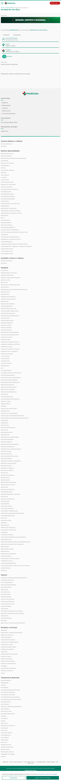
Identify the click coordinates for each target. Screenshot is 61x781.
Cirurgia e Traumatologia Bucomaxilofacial (14, 578)
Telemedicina (17, 34)
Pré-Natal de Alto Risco (8, 725)
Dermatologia (5, 366)
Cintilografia (5, 175)
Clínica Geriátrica (6, 637)
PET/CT (3, 218)
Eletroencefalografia (8, 375)
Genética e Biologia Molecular (10, 203)
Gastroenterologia (7, 397)
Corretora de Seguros (8, 640)
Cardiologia (4, 301)
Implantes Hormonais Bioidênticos (11, 706)
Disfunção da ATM (6, 587)
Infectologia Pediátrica (8, 427)
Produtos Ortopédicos (8, 661)
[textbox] (12, 46)
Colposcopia (5, 180)
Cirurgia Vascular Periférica (10, 332)
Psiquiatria (4, 532)
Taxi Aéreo (4, 666)
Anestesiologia (5, 280)
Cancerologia (5, 294)
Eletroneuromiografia (8, 199)
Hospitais (3, 146)
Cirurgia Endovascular (8, 313)
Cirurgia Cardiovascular (8, 308)
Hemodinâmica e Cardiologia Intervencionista (14, 418)
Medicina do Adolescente (8, 463)
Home (3, 7)
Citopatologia (5, 356)
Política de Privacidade (9, 113)
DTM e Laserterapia (7, 582)
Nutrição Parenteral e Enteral (10, 494)
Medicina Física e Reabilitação (10, 437)
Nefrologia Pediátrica (8, 475)
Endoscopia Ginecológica (8, 387)
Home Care (4, 651)
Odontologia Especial (7, 599)
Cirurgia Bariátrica (7, 306)
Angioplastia (5, 287)
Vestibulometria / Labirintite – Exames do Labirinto (16, 246)
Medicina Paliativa (6, 454)
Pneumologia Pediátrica (8, 527)
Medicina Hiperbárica (7, 439)
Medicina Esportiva (6, 432)
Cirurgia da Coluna (6, 337)
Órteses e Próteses (7, 671)
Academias (4, 630)
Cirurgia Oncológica (7, 320)
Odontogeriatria (6, 597)
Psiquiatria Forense (7, 535)
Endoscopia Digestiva (7, 385)
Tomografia (4, 234)
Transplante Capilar (7, 752)
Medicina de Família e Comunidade (11, 461)
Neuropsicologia (6, 711)
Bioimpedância (5, 165)
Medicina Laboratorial (8, 447)
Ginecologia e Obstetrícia (9, 408)
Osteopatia (4, 718)
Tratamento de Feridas (8, 754)
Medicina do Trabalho (7, 468)
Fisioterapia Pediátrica (8, 692)
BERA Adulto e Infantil (7, 163)
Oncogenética (5, 504)
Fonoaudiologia (6, 702)
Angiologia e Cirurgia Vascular (10, 285)
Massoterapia (5, 709)
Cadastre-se (5, 131)
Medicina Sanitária (6, 458)
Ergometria (4, 394)
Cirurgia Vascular (6, 330)
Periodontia (4, 616)
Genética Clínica (6, 401)
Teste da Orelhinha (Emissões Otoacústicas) (14, 232)
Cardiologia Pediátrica (8, 304)
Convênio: (8, 49)
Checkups (4, 172)
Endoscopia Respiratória (8, 392)
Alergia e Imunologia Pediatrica (10, 278)
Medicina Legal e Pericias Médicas (11, 449)
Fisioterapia (4, 687)
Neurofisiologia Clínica (8, 485)
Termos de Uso (6, 111)
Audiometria (4, 161)
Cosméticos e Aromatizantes (9, 642)
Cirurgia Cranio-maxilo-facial (10, 311)
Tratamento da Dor (7, 561)
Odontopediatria (6, 606)
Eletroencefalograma (8, 196)
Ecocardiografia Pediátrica (9, 189)
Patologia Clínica (6, 520)
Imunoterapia (5, 206)
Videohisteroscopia (7, 249)
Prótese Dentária (6, 618)
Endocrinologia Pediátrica (9, 380)
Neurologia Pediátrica (8, 489)
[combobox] (12, 46)
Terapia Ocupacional (7, 747)
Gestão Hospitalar (6, 144)
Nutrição (3, 716)
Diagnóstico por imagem (8, 184)
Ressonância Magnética (8, 227)
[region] (30, 775)
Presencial (6, 34)
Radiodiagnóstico (6, 539)
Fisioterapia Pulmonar (8, 694)
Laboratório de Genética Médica (10, 211)
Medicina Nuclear (6, 451)
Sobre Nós (5, 102)
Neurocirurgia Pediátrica (8, 482)
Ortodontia (4, 609)
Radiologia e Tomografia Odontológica (13, 623)
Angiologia (4, 282)
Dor (2, 368)
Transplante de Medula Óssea (10, 558)
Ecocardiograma (6, 191)
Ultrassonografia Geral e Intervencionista (14, 244)
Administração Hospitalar (9, 273)
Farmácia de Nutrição (7, 649)
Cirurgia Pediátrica (7, 323)
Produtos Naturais (7, 659)
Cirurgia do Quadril (7, 354)
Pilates (3, 721)
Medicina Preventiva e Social (9, 456)
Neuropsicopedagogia (8, 714)
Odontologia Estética (7, 601)
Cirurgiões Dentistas (7, 580)
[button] (2, 3)
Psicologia (4, 730)
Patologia (4, 518)
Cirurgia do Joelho (7, 347)
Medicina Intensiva (6, 442)
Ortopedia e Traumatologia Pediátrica (12, 513)
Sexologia (4, 742)
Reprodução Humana (7, 549)
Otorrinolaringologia (8, 516)
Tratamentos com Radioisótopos (11, 239)
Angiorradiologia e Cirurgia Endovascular (14, 289)
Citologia (4, 177)
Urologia (3, 570)
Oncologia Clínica (6, 506)
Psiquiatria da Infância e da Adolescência (13, 537)
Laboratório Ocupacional (9, 208)
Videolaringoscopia (7, 253)
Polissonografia (6, 222)
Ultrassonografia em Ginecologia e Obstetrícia (15, 566)
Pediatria (3, 523)
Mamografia (4, 215)
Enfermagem (4, 683)
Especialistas (10, 7)
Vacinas (3, 756)
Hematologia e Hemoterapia (9, 413)
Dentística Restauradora (8, 585)
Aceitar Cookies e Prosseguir (43, 778)
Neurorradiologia (6, 492)
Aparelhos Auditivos (7, 635)
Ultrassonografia (6, 241)
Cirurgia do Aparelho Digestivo (10, 344)
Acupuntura (4, 270)
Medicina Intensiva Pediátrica (9, 444)
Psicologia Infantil (6, 733)
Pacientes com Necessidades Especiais (12, 613)
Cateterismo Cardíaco (7, 170)
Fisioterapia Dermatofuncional (10, 690)
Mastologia (4, 430)
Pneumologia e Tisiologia (8, 530)
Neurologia (4, 487)
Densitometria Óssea (7, 182)
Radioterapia (5, 546)
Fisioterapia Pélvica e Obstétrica (11, 699)
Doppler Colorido (6, 187)
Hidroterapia (5, 704)
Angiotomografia (6, 156)
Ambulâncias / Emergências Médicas (11, 632)
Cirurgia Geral (5, 318)
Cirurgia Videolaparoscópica (10, 335)
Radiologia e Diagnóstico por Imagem (12, 544)
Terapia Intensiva (6, 556)
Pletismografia (5, 220)
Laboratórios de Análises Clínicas (11, 213)
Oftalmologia (5, 501)
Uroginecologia (6, 568)
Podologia (4, 723)
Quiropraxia (4, 740)
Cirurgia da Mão (5, 339)
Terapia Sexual (5, 749)
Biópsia (3, 168)
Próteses (4, 620)
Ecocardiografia (6, 370)
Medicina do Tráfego (7, 470)
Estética (3, 685)
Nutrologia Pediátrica (8, 499)
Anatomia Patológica (7, 153)
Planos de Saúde (6, 656)
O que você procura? (11, 38)
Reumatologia (5, 551)
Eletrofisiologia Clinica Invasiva (11, 377)
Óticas (3, 673)
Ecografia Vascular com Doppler (11, 373)
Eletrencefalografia (7, 194)
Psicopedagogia (6, 735)
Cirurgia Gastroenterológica (10, 316)
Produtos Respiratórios (8, 663)
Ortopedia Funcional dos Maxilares (12, 611)
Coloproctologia (6, 363)
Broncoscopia (5, 292)
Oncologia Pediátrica (7, 508)
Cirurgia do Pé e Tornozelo (9, 351)
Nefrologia (4, 473)
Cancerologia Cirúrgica (8, 297)
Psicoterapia (5, 737)
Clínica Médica (5, 358)
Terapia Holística (6, 744)
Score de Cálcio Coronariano (10, 230)
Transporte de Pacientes (8, 668)
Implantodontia (5, 594)
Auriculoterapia (6, 680)
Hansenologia (5, 411)
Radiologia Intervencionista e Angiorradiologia (15, 542)
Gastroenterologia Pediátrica (10, 399)
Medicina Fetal (5, 435)
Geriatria (3, 406)
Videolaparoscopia (7, 251)
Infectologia (5, 425)
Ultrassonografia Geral (8, 563)
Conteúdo (5, 108)
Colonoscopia (5, 361)
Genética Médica (6, 404)
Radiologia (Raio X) (6, 225)
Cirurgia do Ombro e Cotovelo (10, 349)
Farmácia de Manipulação (8, 647)
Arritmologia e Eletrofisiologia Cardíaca (13, 158)
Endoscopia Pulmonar (8, 389)
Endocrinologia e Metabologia (10, 382)
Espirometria (5, 201)
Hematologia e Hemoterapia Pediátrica (12, 416)
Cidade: (7, 44)
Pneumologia (5, 525)
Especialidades (6, 105)
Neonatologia (5, 477)
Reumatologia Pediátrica (8, 554)
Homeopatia (4, 423)
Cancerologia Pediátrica (8, 299)
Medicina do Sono (6, 466)
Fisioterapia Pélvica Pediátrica (10, 697)
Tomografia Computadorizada (10, 237)
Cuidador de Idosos (7, 644)
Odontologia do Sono (7, 604)
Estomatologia (5, 592)
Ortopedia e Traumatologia (9, 511)
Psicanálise (4, 728)
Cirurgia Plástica (6, 325)
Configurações (13, 778)
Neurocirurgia (5, 480)
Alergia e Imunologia (7, 275)
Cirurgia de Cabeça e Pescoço (10, 342)
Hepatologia (4, 420)
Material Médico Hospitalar (9, 654)
